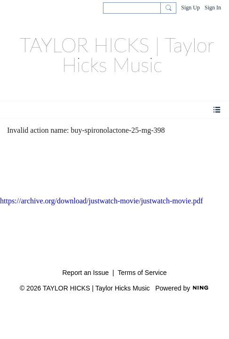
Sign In (213, 7)
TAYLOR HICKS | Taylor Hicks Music (117, 54)
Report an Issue (85, 272)
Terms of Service (142, 272)
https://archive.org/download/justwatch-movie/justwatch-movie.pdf (101, 201)
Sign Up (190, 7)
